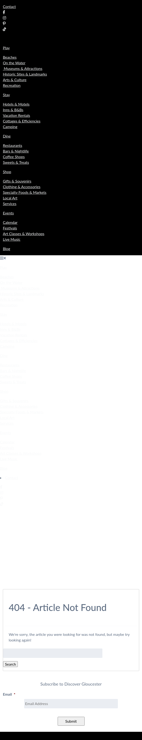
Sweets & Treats (16, 162)
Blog (6, 248)
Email (9, 694)
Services (9, 203)
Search (10, 664)
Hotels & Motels (16, 104)
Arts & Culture (14, 79)
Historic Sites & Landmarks (25, 74)
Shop (7, 171)
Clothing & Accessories (21, 186)
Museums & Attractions (22, 68)
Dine (7, 136)
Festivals (10, 228)
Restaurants (12, 145)
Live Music (11, 239)
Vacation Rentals (16, 115)
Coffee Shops (14, 156)
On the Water (14, 63)
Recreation (11, 85)
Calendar (10, 222)
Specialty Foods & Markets (24, 192)
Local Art (10, 198)
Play (6, 48)
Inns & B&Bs (13, 109)
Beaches (10, 57)
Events (8, 213)
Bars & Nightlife (16, 151)
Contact (9, 6)
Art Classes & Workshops (23, 233)
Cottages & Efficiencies (21, 121)
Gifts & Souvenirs (17, 181)
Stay (6, 94)
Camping (10, 126)
